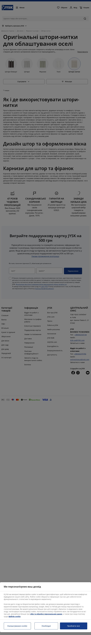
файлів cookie (14, 616)
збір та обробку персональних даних (46, 614)
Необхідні (46, 626)
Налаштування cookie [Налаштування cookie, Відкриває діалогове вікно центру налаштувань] (17, 626)
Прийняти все (73, 626)
